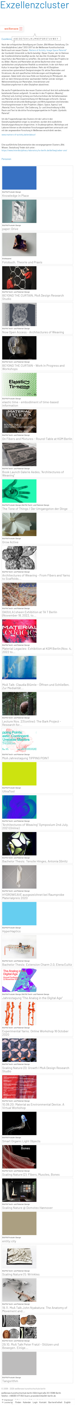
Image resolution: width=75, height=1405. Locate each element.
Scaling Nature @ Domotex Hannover (27, 1207)
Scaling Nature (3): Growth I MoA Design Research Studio (35, 1069)
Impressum (7, 1400)
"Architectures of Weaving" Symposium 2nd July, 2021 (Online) (35, 826)
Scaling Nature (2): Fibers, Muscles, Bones (31, 1174)
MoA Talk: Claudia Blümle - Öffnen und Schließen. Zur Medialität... (36, 686)
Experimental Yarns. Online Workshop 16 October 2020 (35, 1032)
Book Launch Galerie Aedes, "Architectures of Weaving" (33, 473)
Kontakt (43, 1402)
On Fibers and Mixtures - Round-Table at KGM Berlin (37, 438)
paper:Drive (10, 228)
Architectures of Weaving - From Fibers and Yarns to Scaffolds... (36, 577)
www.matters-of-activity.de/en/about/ (19, 134)
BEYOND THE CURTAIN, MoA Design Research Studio (33, 297)
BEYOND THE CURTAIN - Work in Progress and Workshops (33, 367)
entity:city (9, 1241)
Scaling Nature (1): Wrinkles (21, 1274)
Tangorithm (10, 1381)
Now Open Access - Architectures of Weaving (33, 332)
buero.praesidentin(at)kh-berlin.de (40, 1396)
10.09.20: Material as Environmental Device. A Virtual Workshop (33, 1106)
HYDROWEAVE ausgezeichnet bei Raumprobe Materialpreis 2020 (33, 896)
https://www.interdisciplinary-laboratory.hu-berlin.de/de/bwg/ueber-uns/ (34, 150)
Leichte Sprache (9, 1402)
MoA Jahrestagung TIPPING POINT (25, 758)
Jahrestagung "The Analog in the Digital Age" (32, 998)
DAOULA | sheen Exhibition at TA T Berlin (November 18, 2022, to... (29, 613)
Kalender (27, 1402)
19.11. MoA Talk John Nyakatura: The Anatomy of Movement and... (34, 1309)
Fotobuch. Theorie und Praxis (22, 262)
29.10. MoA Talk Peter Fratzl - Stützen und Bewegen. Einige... (30, 1346)
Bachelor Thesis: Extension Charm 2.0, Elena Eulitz (37, 964)
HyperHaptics (11, 931)
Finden (18, 1402)
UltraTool (8, 791)
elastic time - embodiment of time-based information (30, 403)
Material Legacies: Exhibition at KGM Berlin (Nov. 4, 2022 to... (37, 650)
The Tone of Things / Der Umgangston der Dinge (35, 508)
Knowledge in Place (15, 195)
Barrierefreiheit (55, 1402)
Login (35, 1402)
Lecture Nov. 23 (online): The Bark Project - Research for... (31, 723)
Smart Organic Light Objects (21, 1141)
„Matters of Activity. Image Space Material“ (47, 50)
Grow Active (10, 542)
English (67, 1402)
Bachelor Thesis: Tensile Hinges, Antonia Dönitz (35, 861)
